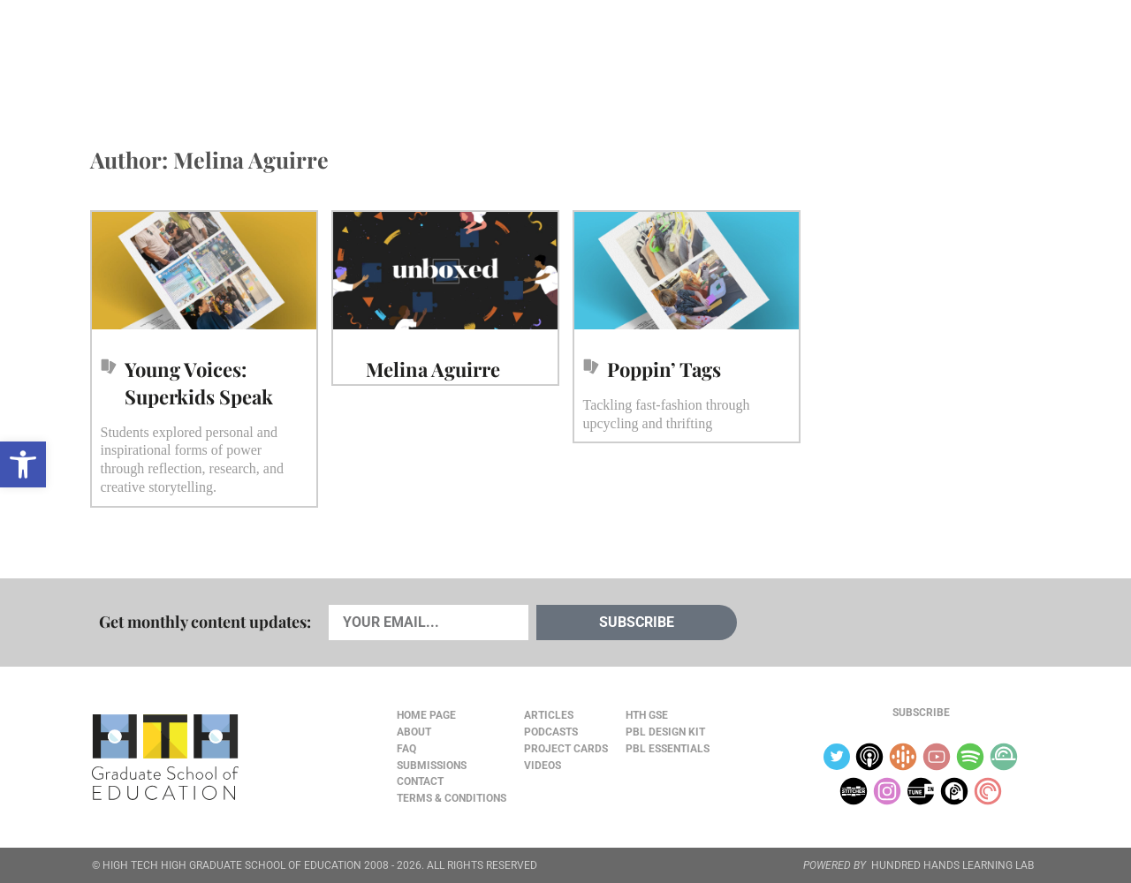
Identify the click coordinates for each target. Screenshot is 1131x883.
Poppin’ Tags (664, 369)
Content (976, 54)
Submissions (432, 765)
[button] (23, 464)
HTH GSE (647, 715)
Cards (222, 54)
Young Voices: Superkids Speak (199, 383)
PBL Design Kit (665, 732)
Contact (420, 781)
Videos (386, 54)
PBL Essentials (668, 749)
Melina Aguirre (433, 369)
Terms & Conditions (451, 798)
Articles (143, 54)
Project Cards (566, 749)
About (902, 54)
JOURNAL (836, 54)
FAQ (406, 749)
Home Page (426, 715)
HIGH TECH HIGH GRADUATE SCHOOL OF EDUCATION (231, 865)
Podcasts (303, 54)
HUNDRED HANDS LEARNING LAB (952, 865)
